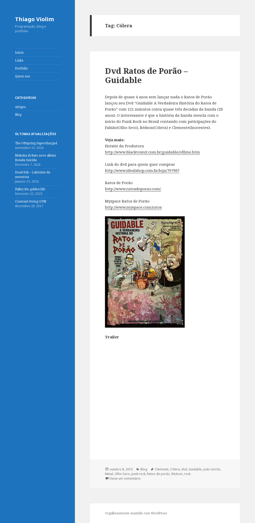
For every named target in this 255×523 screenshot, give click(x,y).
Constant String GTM (30, 201)
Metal (109, 474)
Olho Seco (122, 474)
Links (19, 60)
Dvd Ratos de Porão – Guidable (146, 75)
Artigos (20, 107)
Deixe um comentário (125, 478)
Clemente (162, 469)
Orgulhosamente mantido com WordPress (136, 513)
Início (19, 52)
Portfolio (21, 68)
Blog (18, 114)
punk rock (138, 474)
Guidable (195, 469)
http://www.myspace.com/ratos (133, 207)
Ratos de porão (158, 474)
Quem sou (22, 76)
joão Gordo (211, 469)
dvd (184, 469)
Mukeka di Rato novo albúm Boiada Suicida (35, 157)
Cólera (175, 469)
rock (187, 474)
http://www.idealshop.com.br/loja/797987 (142, 170)
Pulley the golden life (30, 189)
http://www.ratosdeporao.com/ (133, 188)
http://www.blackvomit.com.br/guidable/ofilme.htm (152, 151)
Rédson (177, 474)
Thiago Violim (34, 19)
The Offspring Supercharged (36, 143)
